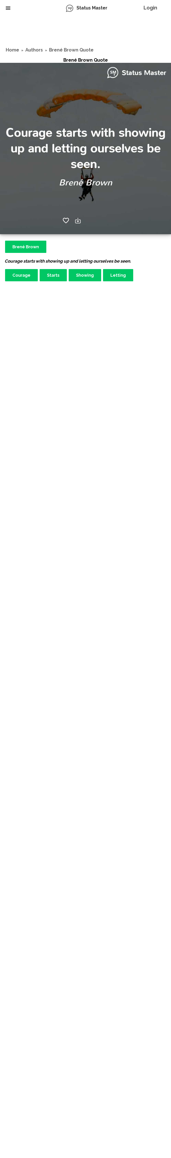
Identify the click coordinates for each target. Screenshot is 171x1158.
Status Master (92, 8)
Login (150, 8)
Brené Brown (25, 246)
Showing (85, 275)
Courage (21, 275)
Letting (118, 275)
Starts (53, 275)
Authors (34, 50)
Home (12, 50)
